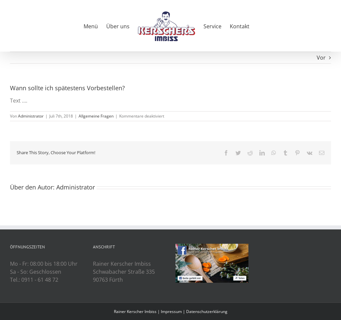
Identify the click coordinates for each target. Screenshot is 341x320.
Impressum (171, 311)
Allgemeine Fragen (96, 116)
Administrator (31, 116)
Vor (321, 57)
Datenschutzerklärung (206, 311)
